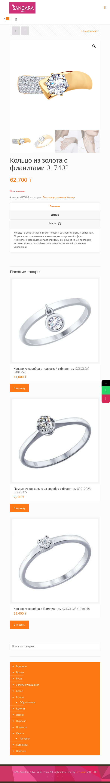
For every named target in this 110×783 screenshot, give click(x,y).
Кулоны (20, 708)
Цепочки (21, 751)
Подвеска (21, 727)
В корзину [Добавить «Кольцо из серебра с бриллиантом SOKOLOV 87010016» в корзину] (19, 624)
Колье (19, 691)
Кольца (71, 197)
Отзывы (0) (55, 223)
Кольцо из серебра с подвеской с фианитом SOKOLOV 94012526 (51, 370)
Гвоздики (25, 738)
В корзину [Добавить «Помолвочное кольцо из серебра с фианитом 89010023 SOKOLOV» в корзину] (19, 508)
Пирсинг (21, 721)
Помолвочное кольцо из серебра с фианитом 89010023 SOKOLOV (52, 490)
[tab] (55, 206)
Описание (55, 206)
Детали (55, 214)
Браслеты (21, 666)
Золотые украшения (54, 197)
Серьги (20, 733)
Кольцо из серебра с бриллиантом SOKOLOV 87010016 (52, 609)
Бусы (19, 678)
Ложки (20, 714)
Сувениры (22, 744)
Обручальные (27, 702)
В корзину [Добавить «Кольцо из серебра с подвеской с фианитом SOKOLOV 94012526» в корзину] (19, 388)
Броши (20, 672)
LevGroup (81, 772)
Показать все (89, 31)
